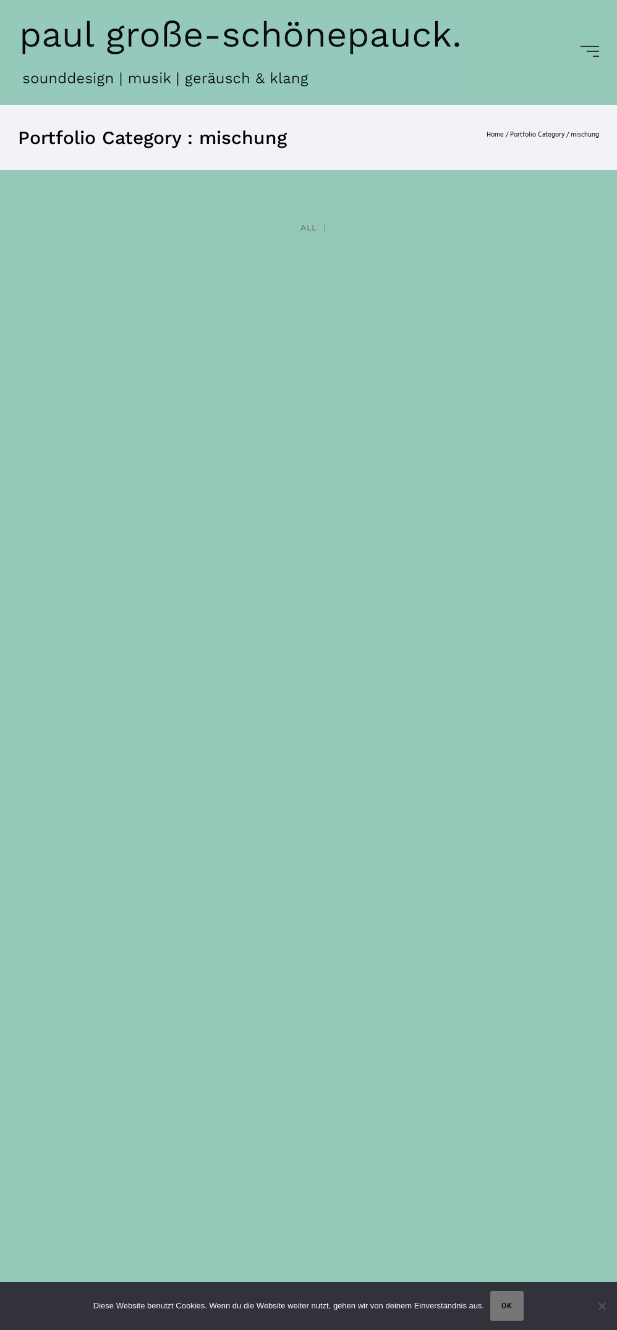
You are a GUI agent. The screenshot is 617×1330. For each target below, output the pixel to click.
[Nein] (601, 1306)
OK (507, 1306)
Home (495, 134)
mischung (585, 134)
